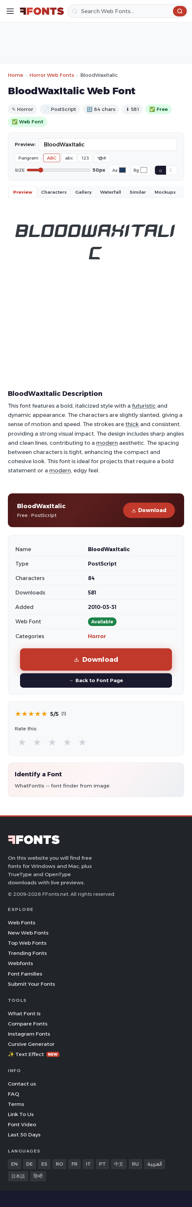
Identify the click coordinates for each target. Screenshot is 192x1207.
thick (132, 424)
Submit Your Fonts (31, 984)
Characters (54, 192)
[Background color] (144, 170)
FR (74, 1164)
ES (44, 1164)
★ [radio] (22, 742)
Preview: (25, 144)
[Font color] (122, 170)
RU (135, 1164)
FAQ (13, 1094)
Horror (97, 636)
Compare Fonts (28, 1024)
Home (15, 75)
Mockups (165, 192)
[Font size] (59, 170)
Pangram (28, 158)
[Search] (127, 11)
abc (69, 158)
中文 (118, 1164)
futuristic (144, 405)
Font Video (22, 1124)
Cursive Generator (31, 1044)
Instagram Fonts (29, 1034)
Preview (22, 192)
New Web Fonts (28, 933)
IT (88, 1164)
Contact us (22, 1084)
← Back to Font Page (96, 680)
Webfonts (20, 963)
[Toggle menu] (10, 11)
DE (29, 1164)
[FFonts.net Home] (42, 11)
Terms (16, 1104)
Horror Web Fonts (52, 75)
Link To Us (21, 1114)
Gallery (83, 192)
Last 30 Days (24, 1135)
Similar (138, 192)
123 (85, 158)
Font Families (25, 974)
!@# (101, 158)
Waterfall (110, 192)
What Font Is (24, 1013)
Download (149, 510)
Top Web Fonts (27, 943)
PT (102, 1164)
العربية (154, 1164)
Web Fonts (21, 922)
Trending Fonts (27, 953)
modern (107, 443)
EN (14, 1164)
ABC (51, 158)
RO (59, 1164)
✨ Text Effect (33, 1054)
